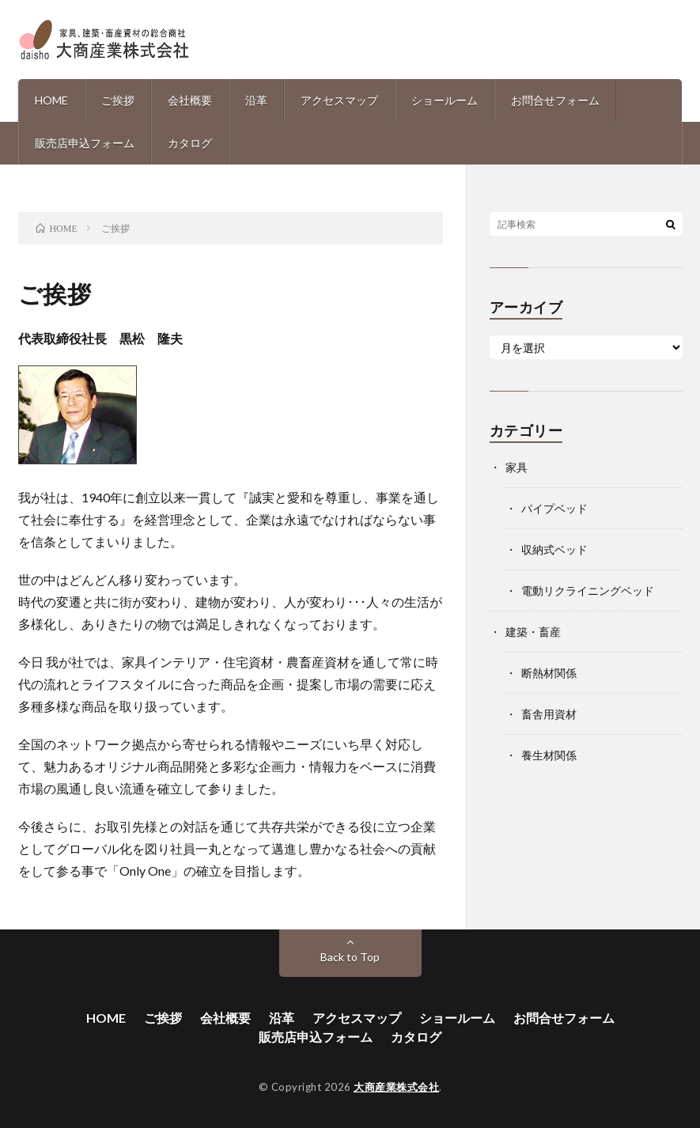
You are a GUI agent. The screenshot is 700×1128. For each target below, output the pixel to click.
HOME (51, 100)
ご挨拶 (117, 100)
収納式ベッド (554, 549)
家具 (516, 467)
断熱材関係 (549, 672)
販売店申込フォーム (84, 143)
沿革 (256, 100)
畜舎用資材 (549, 714)
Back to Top (350, 956)
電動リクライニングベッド (587, 590)
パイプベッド (554, 508)
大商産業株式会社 (396, 1087)
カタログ (190, 143)
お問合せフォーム (555, 100)
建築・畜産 (533, 631)
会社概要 (190, 100)
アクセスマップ (339, 100)
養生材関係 (549, 755)
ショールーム (444, 100)
